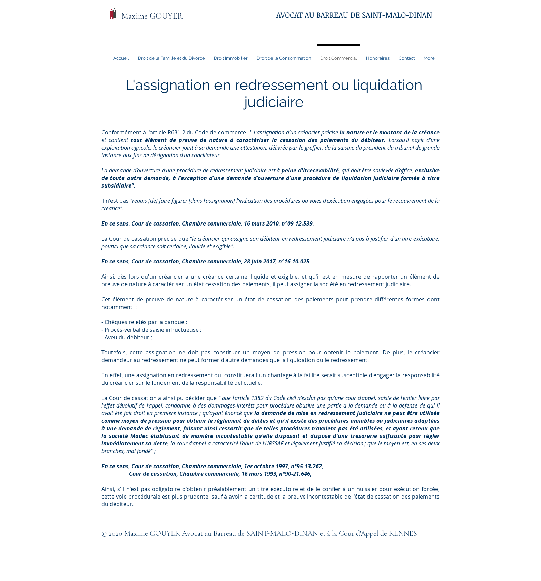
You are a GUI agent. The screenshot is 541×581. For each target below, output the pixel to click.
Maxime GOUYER (152, 16)
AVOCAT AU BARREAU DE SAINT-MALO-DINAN (354, 14)
